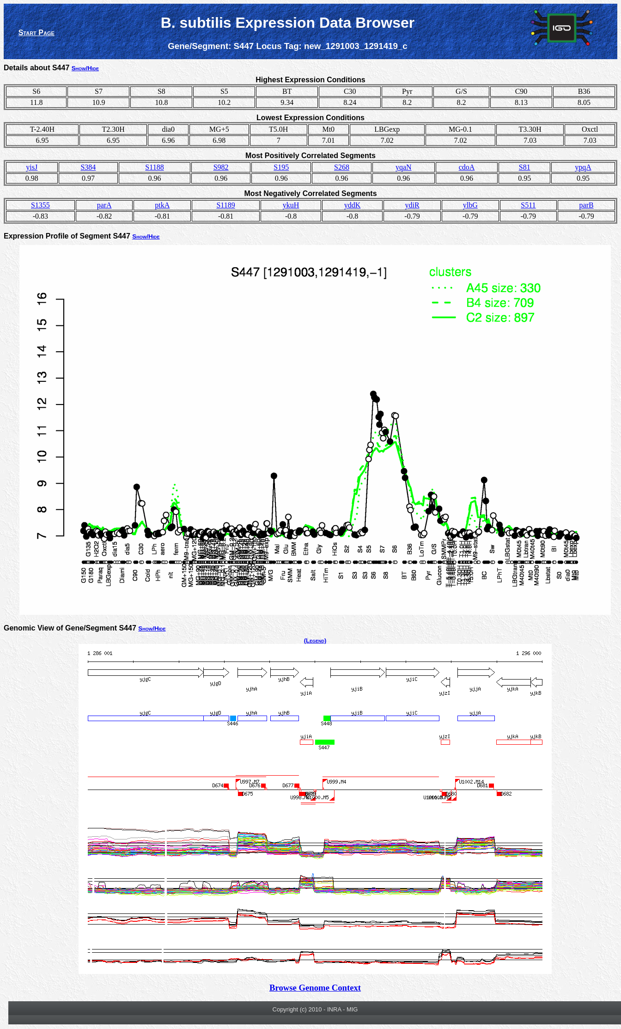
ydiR (412, 205)
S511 (528, 205)
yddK (352, 205)
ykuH (291, 205)
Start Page (36, 33)
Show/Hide (85, 68)
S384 (88, 167)
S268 (341, 167)
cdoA (467, 167)
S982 (221, 167)
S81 (524, 167)
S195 (281, 167)
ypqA (583, 167)
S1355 (40, 205)
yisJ (31, 167)
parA (104, 205)
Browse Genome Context (315, 987)
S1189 (225, 205)
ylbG (470, 205)
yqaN (404, 167)
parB (586, 205)
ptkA (162, 205)
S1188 (154, 167)
